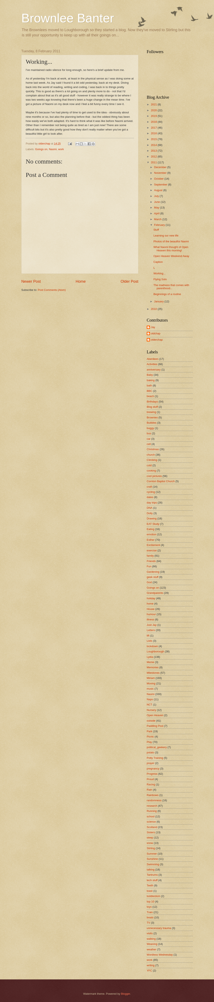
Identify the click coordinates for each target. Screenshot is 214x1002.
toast (150, 890)
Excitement (153, 545)
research (152, 805)
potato (150, 752)
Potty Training (155, 757)
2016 (154, 133)
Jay (153, 327)
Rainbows (153, 795)
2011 (154, 162)
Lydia (150, 656)
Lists (149, 640)
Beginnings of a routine (167, 294)
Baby (150, 374)
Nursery (151, 710)
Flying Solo (160, 279)
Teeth (150, 885)
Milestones (153, 672)
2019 (154, 116)
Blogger (125, 993)
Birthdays (152, 401)
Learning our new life (165, 235)
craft (149, 486)
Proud (150, 779)
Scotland (152, 827)
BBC (149, 390)
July (156, 196)
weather (151, 949)
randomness (154, 800)
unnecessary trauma (159, 928)
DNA (149, 507)
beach (150, 396)
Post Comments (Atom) (52, 289)
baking (151, 380)
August (158, 190)
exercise (152, 550)
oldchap (155, 333)
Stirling (151, 848)
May (157, 207)
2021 (154, 104)
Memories (153, 667)
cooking (151, 470)
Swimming (153, 864)
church (151, 454)
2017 (154, 127)
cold (149, 465)
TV (148, 922)
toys (149, 906)
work (61, 149)
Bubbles (152, 422)
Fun (149, 566)
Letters (151, 630)
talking (150, 869)
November (160, 172)
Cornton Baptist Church (161, 481)
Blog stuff (152, 406)
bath (149, 385)
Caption (158, 261)
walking (151, 938)
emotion (151, 534)
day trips (152, 502)
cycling (151, 491)
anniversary (154, 369)
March (158, 219)
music (150, 688)
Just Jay (152, 624)
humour (151, 614)
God (149, 582)
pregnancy (153, 768)
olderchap (157, 339)
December (160, 167)
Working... (159, 273)
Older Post (129, 281)
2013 (154, 150)
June (157, 201)
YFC (149, 970)
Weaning (152, 944)
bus (149, 433)
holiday (151, 598)
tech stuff (152, 880)
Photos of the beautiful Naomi (171, 241)
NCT (149, 704)
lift (148, 635)
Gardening (153, 571)
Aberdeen (152, 358)
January (159, 301)
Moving (151, 683)
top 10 (150, 901)
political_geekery (157, 747)
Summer (152, 853)
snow (150, 843)
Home (81, 281)
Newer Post (31, 281)
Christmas (153, 449)
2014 (154, 145)
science (151, 821)
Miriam (151, 678)
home (150, 603)
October (159, 178)
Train (150, 912)
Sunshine (152, 858)
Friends (151, 561)
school (150, 816)
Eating (150, 529)
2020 (154, 110)
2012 (154, 156)
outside (151, 720)
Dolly (150, 513)
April (157, 213)
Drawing (152, 518)
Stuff (156, 229)
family (150, 555)
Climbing (152, 459)
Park (149, 731)
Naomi (53, 149)
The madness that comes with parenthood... (171, 287)
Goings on (41, 149)
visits (150, 933)
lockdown (152, 646)
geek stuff (152, 577)
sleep (150, 837)
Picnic (150, 736)
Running (152, 811)
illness (150, 619)
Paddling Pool (155, 725)
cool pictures (154, 476)
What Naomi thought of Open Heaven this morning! (170, 248)
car (148, 438)
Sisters (151, 832)
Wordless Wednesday (160, 954)
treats (150, 917)
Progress (152, 773)
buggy (150, 428)
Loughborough (155, 651)
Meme (150, 662)
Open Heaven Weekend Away (171, 256)
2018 (154, 121)
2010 (154, 309)
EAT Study (153, 523)
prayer (150, 763)
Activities (152, 364)
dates (150, 497)
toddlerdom (153, 896)
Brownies (152, 417)
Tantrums (152, 874)
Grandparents (155, 592)
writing (150, 965)
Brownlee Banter (67, 18)
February (160, 224)
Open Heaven (155, 715)
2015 (154, 139)
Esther (150, 539)
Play (149, 742)
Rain (149, 789)
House (150, 609)
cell (149, 444)
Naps (150, 699)
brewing (151, 412)
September (161, 184)
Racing (151, 784)
